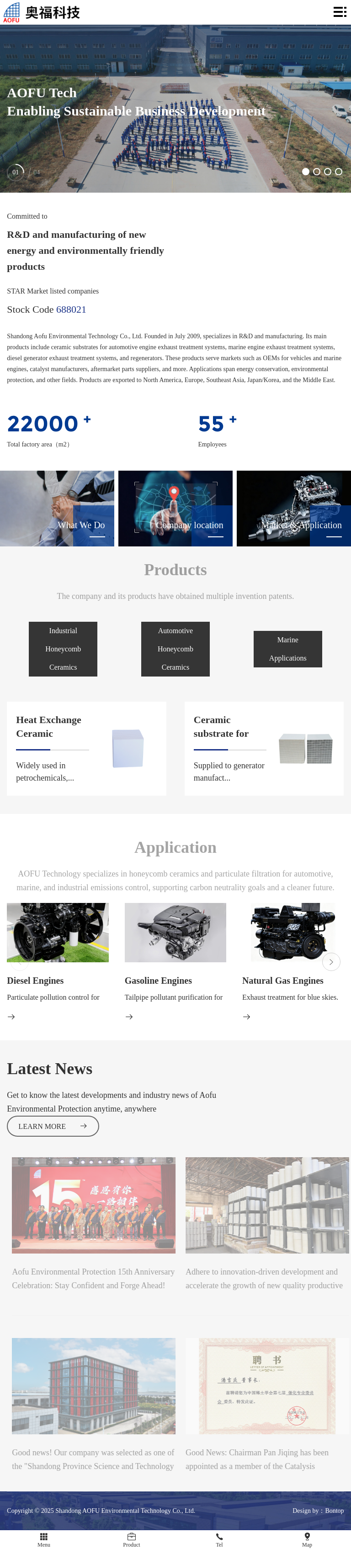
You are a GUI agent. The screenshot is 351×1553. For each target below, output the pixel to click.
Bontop (334, 1510)
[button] (305, 171)
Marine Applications (288, 649)
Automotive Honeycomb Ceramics (175, 649)
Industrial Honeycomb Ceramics (63, 649)
